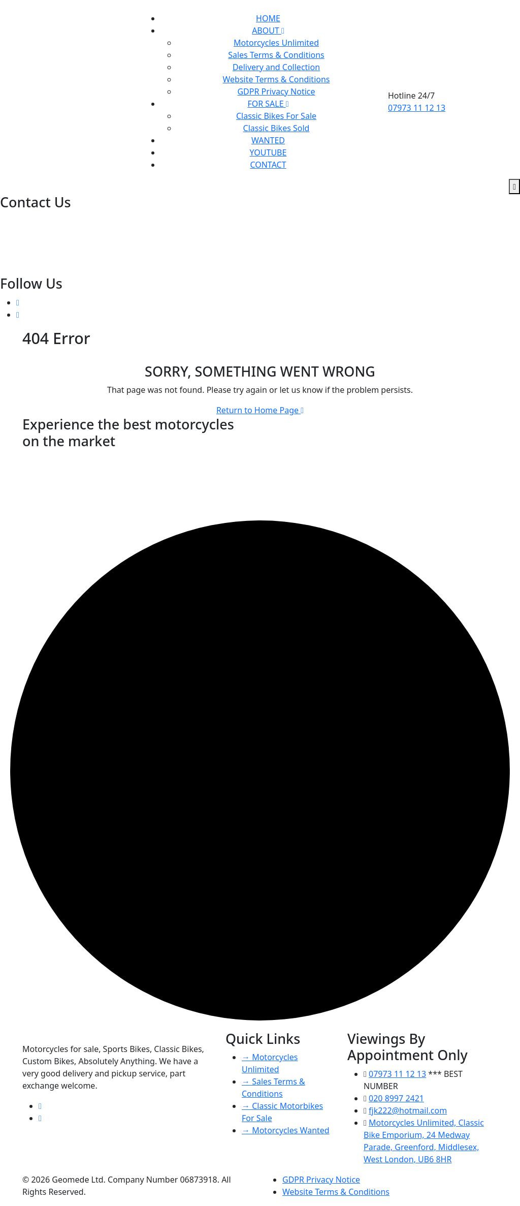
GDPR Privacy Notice (276, 91)
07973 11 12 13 (416, 107)
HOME (268, 18)
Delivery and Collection (276, 67)
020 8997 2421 (28, 220)
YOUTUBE (268, 152)
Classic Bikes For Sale (276, 115)
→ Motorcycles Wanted (286, 1130)
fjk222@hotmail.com (40, 245)
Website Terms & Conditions (276, 79)
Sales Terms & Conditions (276, 54)
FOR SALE (267, 103)
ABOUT (268, 30)
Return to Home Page (260, 410)
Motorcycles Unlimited (276, 42)
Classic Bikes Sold (276, 128)
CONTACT (268, 164)
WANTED (268, 140)
